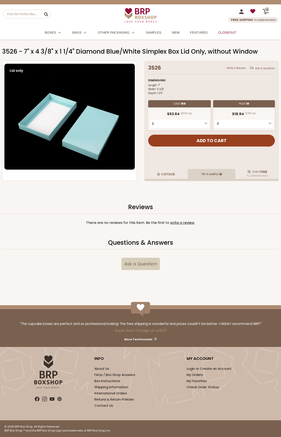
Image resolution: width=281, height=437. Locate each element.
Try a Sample (209, 174)
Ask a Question (265, 68)
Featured (199, 32)
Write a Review (236, 68)
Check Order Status (203, 387)
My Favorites (197, 381)
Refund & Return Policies (114, 399)
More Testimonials (138, 339)
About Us (101, 368)
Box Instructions (107, 381)
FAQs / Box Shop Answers (114, 374)
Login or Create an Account (209, 368)
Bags (79, 33)
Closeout (227, 32)
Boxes (53, 33)
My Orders (195, 374)
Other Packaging (116, 33)
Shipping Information (111, 387)
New (176, 32)
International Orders (110, 393)
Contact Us (103, 405)
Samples (153, 32)
